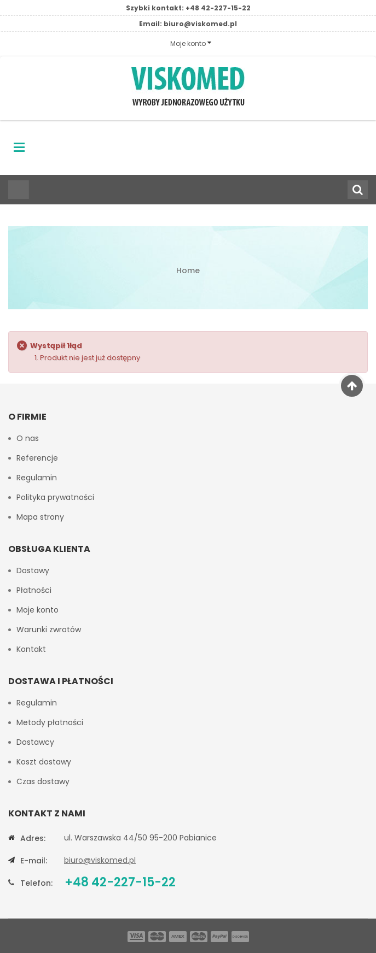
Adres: (32, 838)
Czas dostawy (43, 781)
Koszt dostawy (43, 761)
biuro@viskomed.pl (200, 23)
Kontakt (31, 649)
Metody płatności (49, 722)
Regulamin (36, 477)
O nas (27, 438)
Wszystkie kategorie (15, 189)
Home (188, 270)
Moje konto (37, 609)
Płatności (33, 590)
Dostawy (32, 570)
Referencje (37, 457)
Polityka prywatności (55, 497)
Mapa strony (40, 516)
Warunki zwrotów (48, 629)
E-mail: (33, 860)
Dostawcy (35, 742)
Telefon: (36, 883)
